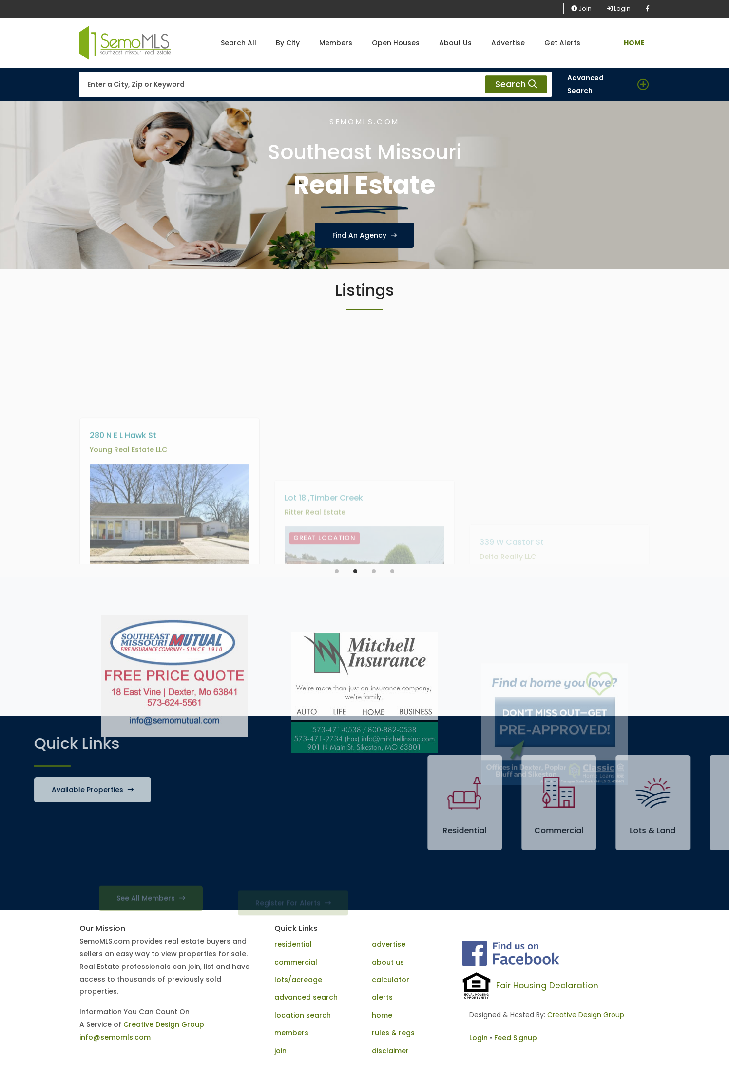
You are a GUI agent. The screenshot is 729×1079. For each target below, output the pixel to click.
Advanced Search (585, 84)
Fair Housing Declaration (547, 985)
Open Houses (396, 43)
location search (302, 1015)
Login (619, 8)
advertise (388, 944)
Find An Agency (364, 235)
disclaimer (390, 1051)
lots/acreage (298, 980)
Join (581, 8)
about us (388, 962)
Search (516, 84)
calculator (390, 980)
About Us (455, 43)
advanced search (306, 997)
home (382, 1015)
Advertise (508, 43)
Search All (238, 43)
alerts (382, 997)
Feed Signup (515, 1037)
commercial (295, 962)
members (291, 1033)
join (280, 1051)
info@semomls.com (115, 1037)
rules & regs (393, 1033)
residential (293, 944)
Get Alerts (562, 43)
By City (288, 43)
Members (335, 43)
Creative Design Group (163, 1024)
